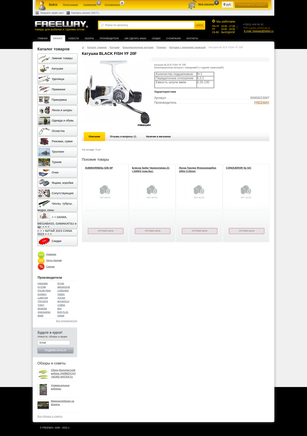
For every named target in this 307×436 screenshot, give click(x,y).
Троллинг (51, 152)
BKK (59, 308)
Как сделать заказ (135, 38)
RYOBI (60, 283)
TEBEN (61, 294)
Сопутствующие (56, 193)
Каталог (58, 38)
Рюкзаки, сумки (55, 141)
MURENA (42, 308)
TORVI (41, 305)
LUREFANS (63, 290)
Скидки (156, 38)
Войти (53, 4)
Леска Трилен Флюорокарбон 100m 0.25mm (197, 169)
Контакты (192, 38)
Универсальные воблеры (60, 387)
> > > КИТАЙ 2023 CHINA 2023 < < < (55, 232)
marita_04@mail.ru (259, 27)
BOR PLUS (62, 312)
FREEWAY (43, 283)
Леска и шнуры (55, 110)
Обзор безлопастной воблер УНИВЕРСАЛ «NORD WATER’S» (63, 373)
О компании (173, 38)
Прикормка (52, 100)
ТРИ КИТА (43, 301)
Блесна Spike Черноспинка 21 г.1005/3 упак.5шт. (150, 169)
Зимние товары (55, 58)
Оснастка (51, 131)
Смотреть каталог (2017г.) (85, 13)
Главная (42, 38)
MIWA (40, 316)
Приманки (51, 89)
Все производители (66, 321)
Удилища (51, 79)
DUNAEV (42, 294)
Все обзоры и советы (49, 416)
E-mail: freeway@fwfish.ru (259, 31)
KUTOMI (42, 287)
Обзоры (89, 38)
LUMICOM (43, 298)
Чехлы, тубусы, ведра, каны (55, 206)
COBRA (61, 305)
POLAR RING (44, 290)
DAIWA (60, 316)
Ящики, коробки (55, 183)
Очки (48, 173)
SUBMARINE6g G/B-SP (99, 167)
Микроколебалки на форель (62, 403)
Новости (73, 38)
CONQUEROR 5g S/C (238, 167)
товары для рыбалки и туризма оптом (61, 26)
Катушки (50, 69)
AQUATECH (63, 301)
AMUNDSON (63, 287)
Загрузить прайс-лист (52, 13)
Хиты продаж (54, 260)
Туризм (49, 162)
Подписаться (55, 350)
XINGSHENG (44, 312)
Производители (109, 38)
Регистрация (70, 4)
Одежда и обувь (56, 121)
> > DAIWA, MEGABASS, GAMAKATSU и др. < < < (57, 220)
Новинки (51, 254)
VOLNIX (61, 298)
